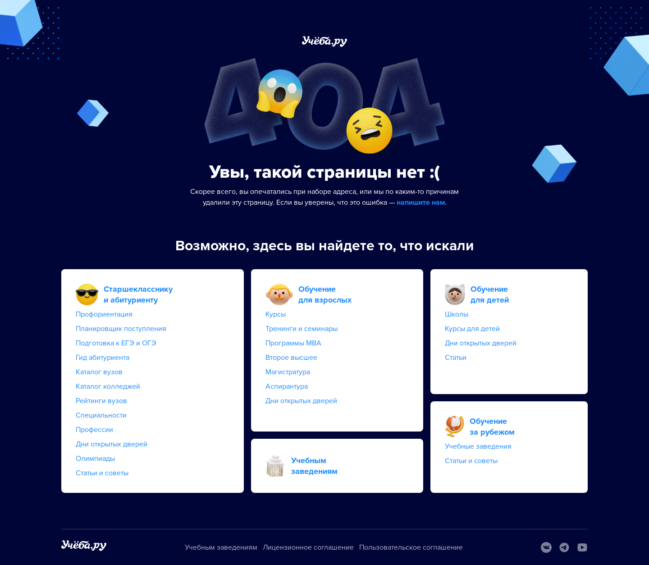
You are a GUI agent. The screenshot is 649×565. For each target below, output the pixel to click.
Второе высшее (291, 357)
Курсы (275, 314)
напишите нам (421, 202)
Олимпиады (95, 458)
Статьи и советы (102, 473)
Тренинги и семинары (301, 328)
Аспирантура (286, 386)
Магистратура (287, 372)
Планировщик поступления (121, 328)
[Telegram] (564, 547)
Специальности (101, 415)
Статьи (455, 357)
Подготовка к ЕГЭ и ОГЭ (116, 343)
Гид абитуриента (102, 357)
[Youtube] (582, 547)
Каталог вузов (99, 372)
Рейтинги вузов (101, 400)
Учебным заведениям (221, 547)
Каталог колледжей (108, 386)
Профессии (94, 429)
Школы (456, 314)
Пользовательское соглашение (411, 547)
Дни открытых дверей (111, 444)
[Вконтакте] (546, 547)
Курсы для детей (472, 328)
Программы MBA (293, 343)
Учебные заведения (478, 446)
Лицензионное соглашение (308, 547)
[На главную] (83, 547)
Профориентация (104, 314)
